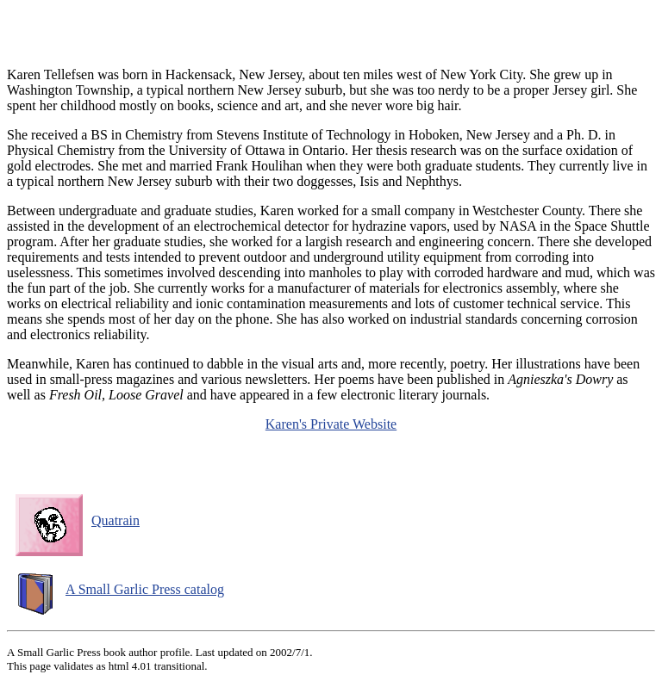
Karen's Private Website (331, 424)
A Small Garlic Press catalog (120, 589)
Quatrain (78, 520)
